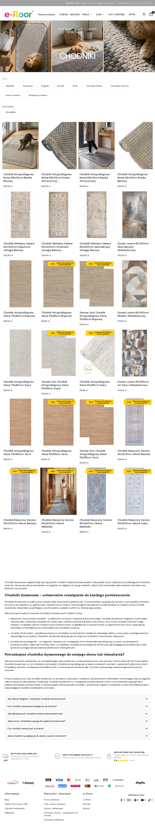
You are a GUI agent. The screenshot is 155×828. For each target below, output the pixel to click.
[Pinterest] (136, 800)
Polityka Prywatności (15, 808)
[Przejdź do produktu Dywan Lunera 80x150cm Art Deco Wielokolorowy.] (134, 353)
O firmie (87, 799)
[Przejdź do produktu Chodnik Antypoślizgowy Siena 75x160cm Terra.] (20, 422)
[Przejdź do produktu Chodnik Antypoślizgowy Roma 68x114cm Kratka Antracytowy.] (58, 145)
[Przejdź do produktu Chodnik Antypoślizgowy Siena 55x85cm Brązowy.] (58, 283)
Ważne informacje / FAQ (16, 804)
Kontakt (87, 804)
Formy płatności (52, 799)
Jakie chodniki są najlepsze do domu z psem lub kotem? (36, 736)
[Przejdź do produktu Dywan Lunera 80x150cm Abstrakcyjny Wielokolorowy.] (134, 214)
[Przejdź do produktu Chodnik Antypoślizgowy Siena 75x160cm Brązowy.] (20, 283)
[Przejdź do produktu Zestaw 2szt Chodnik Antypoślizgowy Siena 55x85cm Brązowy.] (96, 283)
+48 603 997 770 (125, 3)
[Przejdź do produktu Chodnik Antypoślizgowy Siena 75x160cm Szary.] (20, 353)
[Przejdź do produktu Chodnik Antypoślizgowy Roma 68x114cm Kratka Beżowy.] (134, 145)
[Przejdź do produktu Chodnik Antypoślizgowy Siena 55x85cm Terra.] (58, 422)
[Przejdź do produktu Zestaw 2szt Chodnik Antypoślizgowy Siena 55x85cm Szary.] (58, 353)
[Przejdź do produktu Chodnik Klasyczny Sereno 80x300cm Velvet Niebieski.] (96, 491)
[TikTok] (150, 800)
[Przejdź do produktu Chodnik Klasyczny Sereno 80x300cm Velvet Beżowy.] (20, 491)
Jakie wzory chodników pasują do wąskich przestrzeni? (36, 721)
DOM (80, 29)
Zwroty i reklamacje (53, 808)
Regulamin (10, 812)
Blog (7, 799)
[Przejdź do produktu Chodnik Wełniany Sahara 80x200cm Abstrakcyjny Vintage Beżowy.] (96, 214)
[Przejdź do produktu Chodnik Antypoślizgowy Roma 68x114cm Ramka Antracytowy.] (96, 145)
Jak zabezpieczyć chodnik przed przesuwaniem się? (35, 713)
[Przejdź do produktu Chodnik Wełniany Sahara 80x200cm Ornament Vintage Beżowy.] (58, 214)
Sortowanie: (8, 106)
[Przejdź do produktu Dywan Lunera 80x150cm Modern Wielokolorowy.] (134, 283)
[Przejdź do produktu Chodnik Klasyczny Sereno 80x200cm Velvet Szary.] (134, 491)
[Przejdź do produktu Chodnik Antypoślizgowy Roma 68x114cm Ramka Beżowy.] (20, 145)
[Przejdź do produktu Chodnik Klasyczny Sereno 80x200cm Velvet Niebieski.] (58, 491)
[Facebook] (122, 800)
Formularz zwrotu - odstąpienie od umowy (61, 814)
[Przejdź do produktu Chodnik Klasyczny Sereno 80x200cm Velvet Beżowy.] (134, 422)
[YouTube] (143, 800)
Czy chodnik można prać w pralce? (25, 728)
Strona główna (65, 29)
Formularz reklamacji (54, 819)
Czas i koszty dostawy (54, 804)
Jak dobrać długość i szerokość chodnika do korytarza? (36, 698)
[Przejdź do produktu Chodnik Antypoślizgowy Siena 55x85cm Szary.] (96, 353)
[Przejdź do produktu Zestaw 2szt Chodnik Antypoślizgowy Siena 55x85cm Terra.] (96, 422)
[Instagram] (129, 800)
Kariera (86, 808)
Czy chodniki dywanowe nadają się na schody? (32, 706)
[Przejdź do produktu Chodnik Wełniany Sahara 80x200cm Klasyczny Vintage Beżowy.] (20, 214)
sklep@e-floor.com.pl (104, 3)
